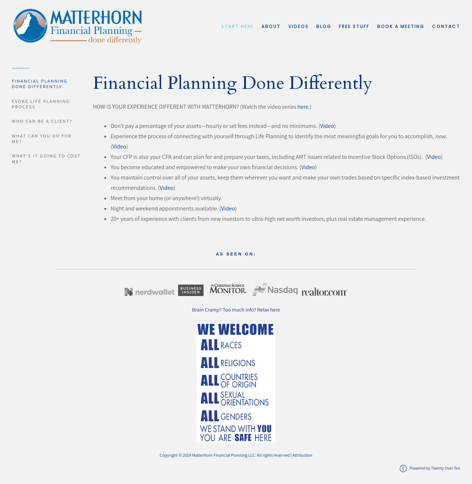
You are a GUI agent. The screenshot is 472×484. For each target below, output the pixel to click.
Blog (324, 26)
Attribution (302, 455)
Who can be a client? (42, 121)
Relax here (268, 309)
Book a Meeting (400, 26)
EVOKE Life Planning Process (41, 104)
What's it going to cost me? (46, 158)
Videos (298, 26)
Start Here (237, 26)
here (302, 107)
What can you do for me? (42, 138)
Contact (446, 26)
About (271, 26)
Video (327, 126)
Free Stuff (354, 26)
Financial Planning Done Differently (39, 84)
